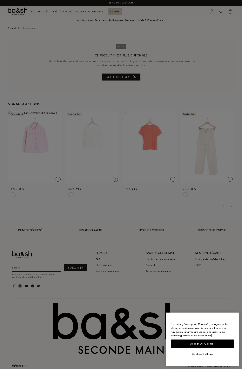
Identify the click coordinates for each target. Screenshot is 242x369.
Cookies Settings (202, 354)
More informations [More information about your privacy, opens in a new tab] (201, 335)
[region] (202, 339)
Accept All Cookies (202, 343)
